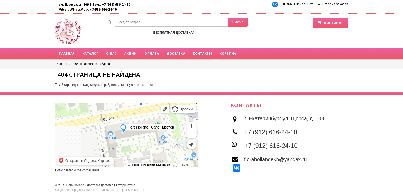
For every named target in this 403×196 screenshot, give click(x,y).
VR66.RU (137, 190)
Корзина (227, 53)
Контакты (202, 53)
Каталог (91, 53)
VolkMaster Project (114, 190)
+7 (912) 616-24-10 (270, 132)
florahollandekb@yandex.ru (275, 159)
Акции (130, 53)
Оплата (151, 53)
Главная (67, 53)
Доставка (176, 53)
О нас (111, 53)
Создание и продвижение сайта (77, 190)
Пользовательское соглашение (77, 170)
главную (127, 85)
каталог (147, 85)
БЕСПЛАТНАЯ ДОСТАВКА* (173, 33)
